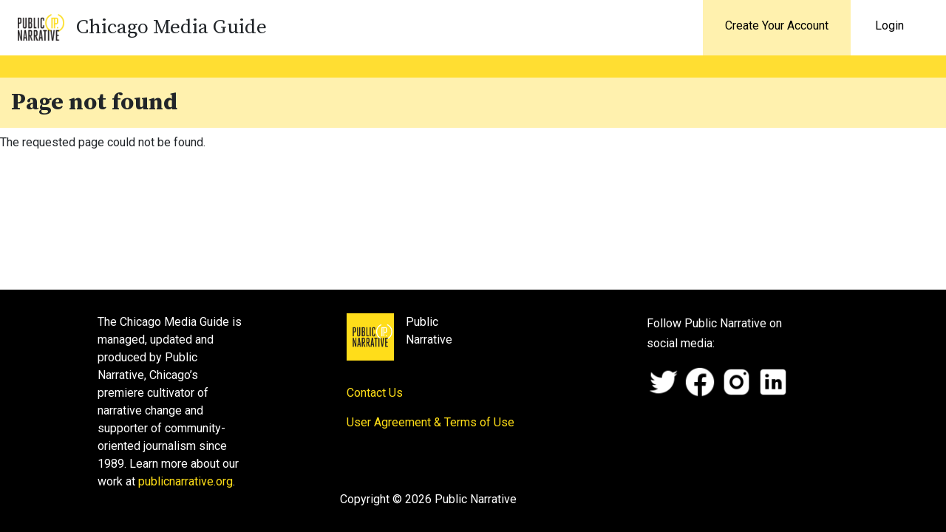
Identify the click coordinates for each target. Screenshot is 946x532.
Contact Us (375, 393)
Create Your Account (776, 25)
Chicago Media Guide (171, 27)
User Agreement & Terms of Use (430, 422)
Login (889, 25)
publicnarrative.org (185, 481)
